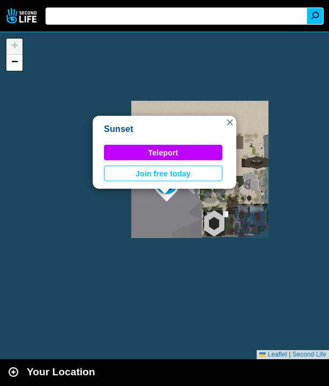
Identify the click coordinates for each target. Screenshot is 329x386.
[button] (229, 122)
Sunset (118, 128)
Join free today (163, 173)
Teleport (163, 153)
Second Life (22, 16)
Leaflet (273, 354)
